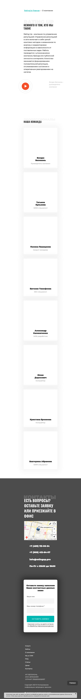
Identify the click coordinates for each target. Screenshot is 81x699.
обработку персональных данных (42, 626)
